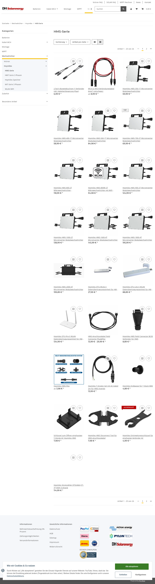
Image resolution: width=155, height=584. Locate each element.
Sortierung (60, 42)
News (138, 2)
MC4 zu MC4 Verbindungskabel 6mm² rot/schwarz (101, 89)
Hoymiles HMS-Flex (62, 386)
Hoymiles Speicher (12, 80)
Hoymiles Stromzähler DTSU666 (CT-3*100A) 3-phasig (69, 486)
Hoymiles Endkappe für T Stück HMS (138, 386)
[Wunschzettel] (137, 9)
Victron (7, 61)
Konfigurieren (140, 575)
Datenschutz (55, 529)
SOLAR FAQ (111, 2)
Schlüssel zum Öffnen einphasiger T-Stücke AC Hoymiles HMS (68, 436)
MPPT (4, 51)
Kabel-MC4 (6, 42)
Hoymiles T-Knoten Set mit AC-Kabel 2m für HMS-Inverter (103, 387)
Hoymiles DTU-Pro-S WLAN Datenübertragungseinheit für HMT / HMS (68, 337)
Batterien (6, 37)
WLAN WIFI (9, 89)
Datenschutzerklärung (15, 576)
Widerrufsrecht (56, 546)
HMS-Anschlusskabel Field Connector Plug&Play (99, 337)
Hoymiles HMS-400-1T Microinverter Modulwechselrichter (69, 139)
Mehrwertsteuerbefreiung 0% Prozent (32, 530)
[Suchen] (108, 9)
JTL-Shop (142, 581)
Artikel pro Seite (79, 42)
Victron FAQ (98, 2)
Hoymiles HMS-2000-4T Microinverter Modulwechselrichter (68, 288)
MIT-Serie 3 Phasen (13, 84)
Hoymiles (8, 66)
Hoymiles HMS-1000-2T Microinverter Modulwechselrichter (68, 238)
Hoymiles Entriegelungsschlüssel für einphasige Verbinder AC (138, 436)
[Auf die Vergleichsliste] (73, 61)
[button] (131, 9)
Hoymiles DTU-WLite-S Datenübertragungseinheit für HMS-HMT (103, 288)
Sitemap (53, 538)
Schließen (123, 575)
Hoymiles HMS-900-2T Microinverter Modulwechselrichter (138, 189)
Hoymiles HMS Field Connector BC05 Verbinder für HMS (138, 337)
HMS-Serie (9, 70)
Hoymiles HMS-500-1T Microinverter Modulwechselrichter (103, 139)
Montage (5, 47)
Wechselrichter (8, 56)
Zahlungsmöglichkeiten (29, 536)
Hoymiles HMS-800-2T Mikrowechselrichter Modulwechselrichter (63, 189)
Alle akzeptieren (131, 566)
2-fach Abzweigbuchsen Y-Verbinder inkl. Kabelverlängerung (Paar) (69, 89)
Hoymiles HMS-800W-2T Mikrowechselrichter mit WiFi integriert (100, 189)
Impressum (54, 542)
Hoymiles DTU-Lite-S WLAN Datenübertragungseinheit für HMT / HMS (137, 288)
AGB (51, 533)
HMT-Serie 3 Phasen (13, 75)
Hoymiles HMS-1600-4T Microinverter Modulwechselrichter (103, 238)
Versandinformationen (29, 540)
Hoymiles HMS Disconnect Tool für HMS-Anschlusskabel (102, 436)
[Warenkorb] (146, 9)
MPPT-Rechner (126, 2)
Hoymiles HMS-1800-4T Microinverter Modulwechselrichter (137, 238)
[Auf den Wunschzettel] (80, 61)
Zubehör (5, 93)
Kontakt (148, 2)
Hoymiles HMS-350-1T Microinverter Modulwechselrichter (138, 89)
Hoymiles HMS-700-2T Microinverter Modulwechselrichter (138, 139)
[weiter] (151, 49)
